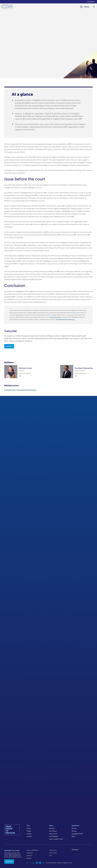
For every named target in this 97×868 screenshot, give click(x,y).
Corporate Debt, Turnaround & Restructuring (20, 390)
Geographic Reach (77, 834)
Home (29, 828)
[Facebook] (27, 862)
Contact (29, 836)
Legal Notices (53, 850)
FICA (50, 855)
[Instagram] (33, 862)
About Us (52, 828)
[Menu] (84, 7)
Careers (29, 834)
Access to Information (32, 850)
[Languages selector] (91, 1)
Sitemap (29, 858)
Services (74, 831)
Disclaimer (29, 855)
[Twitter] (30, 862)
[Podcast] (43, 862)
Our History (52, 831)
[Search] (94, 6)
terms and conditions (55, 317)
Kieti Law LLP (53, 834)
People (29, 831)
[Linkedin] (36, 862)
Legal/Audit (30, 853)
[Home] (7, 6)
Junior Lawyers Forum (56, 839)
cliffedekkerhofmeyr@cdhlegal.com (65, 319)
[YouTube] (40, 862)
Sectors (74, 828)
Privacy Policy (53, 853)
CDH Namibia (53, 836)
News (73, 836)
